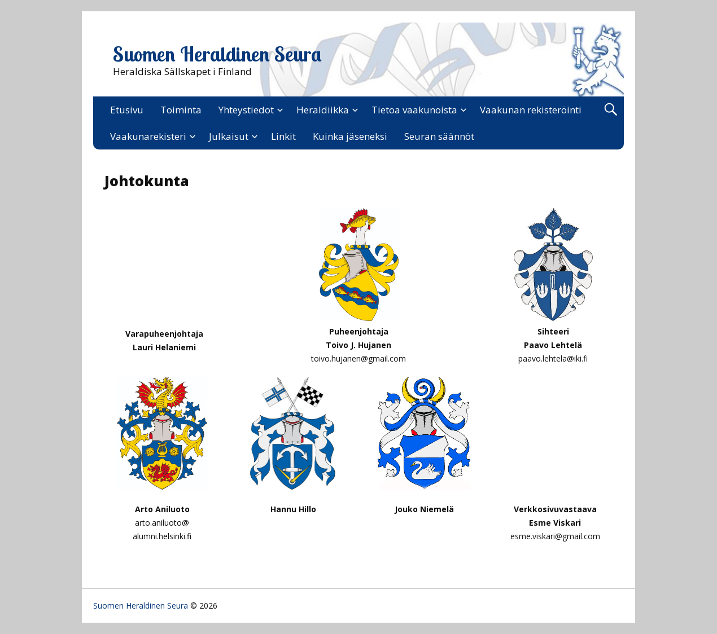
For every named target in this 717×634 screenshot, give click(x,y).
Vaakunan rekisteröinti (531, 109)
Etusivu (126, 109)
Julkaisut (228, 136)
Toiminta (181, 109)
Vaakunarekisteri (148, 136)
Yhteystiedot (246, 109)
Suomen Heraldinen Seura (217, 54)
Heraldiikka (322, 109)
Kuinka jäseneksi (350, 136)
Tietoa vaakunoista (414, 109)
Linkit (283, 136)
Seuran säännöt (439, 136)
